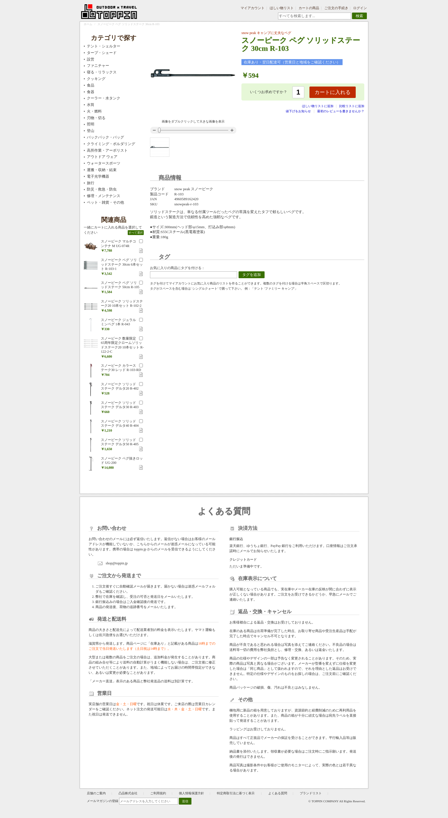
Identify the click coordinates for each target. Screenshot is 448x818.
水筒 (90, 105)
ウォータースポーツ (103, 163)
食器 (90, 92)
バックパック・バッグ (105, 137)
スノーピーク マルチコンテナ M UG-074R (118, 243)
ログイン (360, 8)
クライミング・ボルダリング (111, 144)
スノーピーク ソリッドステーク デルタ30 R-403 (120, 405)
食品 (90, 85)
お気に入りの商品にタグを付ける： (177, 268)
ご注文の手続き (336, 8)
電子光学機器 (98, 176)
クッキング (96, 79)
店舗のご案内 (96, 793)
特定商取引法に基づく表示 (236, 793)
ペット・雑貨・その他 (105, 202)
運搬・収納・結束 (102, 170)
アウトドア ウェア (102, 157)
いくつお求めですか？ (268, 92)
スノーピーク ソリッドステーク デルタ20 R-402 (120, 386)
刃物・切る (96, 118)
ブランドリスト (311, 793)
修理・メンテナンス (103, 196)
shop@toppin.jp (117, 563)
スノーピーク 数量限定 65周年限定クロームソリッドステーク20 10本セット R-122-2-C (122, 345)
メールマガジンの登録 (102, 801)
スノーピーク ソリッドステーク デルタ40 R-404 (120, 423)
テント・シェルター (103, 46)
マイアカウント (253, 8)
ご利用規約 (158, 793)
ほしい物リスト (282, 8)
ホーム (88, 24)
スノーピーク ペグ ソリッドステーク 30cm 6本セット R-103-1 (122, 264)
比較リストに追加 (351, 106)
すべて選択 (136, 232)
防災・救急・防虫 (102, 189)
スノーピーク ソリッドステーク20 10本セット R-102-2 (122, 303)
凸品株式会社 (128, 793)
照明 (90, 124)
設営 (90, 59)
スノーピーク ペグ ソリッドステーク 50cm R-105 (120, 285)
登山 (90, 131)
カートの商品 (309, 8)
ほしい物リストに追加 (318, 106)
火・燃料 (94, 111)
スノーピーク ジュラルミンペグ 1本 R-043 (118, 322)
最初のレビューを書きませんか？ (340, 111)
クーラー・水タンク (103, 98)
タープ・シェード (102, 53)
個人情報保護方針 (191, 793)
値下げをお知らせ (298, 111)
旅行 (90, 183)
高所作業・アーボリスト (107, 150)
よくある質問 (277, 793)
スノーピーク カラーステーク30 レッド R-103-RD (121, 368)
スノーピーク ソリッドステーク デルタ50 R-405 (120, 442)
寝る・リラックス (102, 72)
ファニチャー (98, 65)
